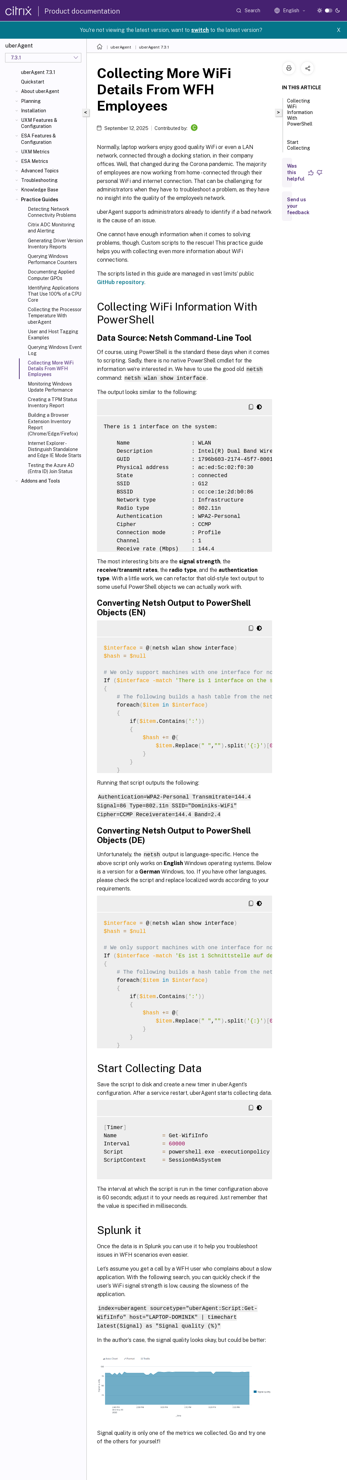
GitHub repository (120, 282)
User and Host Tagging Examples (53, 334)
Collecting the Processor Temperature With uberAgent (55, 315)
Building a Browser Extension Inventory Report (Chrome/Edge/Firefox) (53, 424)
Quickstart (32, 82)
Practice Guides (39, 199)
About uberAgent (40, 91)
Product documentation (82, 11)
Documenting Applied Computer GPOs (51, 275)
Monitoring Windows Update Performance (50, 387)
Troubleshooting (39, 180)
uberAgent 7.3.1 (38, 72)
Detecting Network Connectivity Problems (52, 212)
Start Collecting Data (298, 148)
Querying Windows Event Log (55, 350)
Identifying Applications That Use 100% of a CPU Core (54, 294)
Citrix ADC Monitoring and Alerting (51, 227)
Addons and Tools (40, 481)
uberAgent (120, 47)
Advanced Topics (40, 170)
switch (200, 30)
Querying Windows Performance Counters (52, 259)
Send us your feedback (298, 206)
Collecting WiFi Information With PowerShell (300, 115)
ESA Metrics (34, 161)
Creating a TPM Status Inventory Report (52, 402)
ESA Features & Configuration (38, 139)
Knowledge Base (39, 189)
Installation (33, 110)
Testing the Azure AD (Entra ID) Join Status (51, 468)
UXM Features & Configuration (39, 123)
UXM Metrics (35, 151)
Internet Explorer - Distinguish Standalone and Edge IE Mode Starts (54, 449)
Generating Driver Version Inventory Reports (55, 243)
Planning (31, 101)
